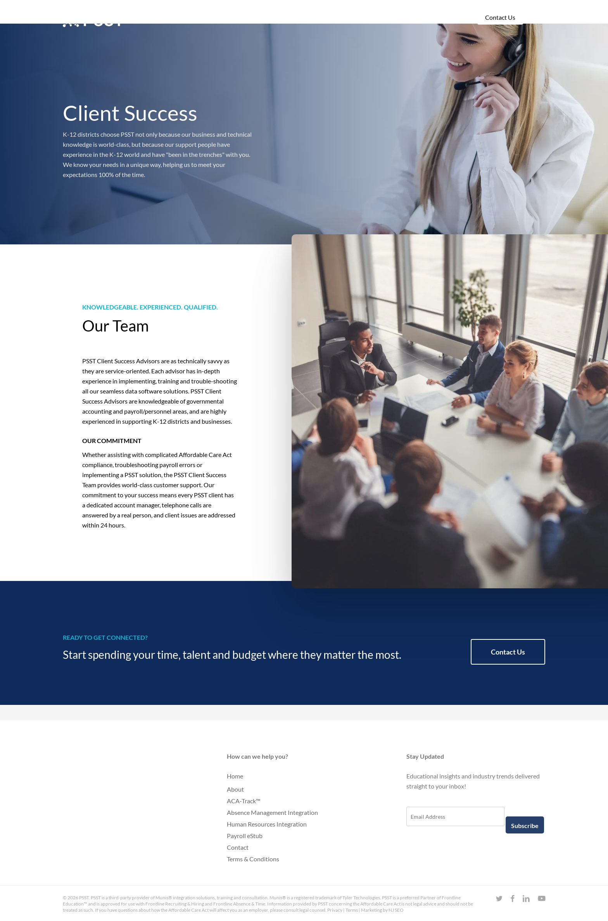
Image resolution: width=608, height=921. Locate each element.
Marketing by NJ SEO (382, 910)
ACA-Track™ (244, 800)
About (235, 789)
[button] (508, 652)
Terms (351, 910)
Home (235, 776)
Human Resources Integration (267, 824)
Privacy (334, 910)
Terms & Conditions (253, 859)
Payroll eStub (245, 835)
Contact (238, 847)
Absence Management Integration (272, 812)
